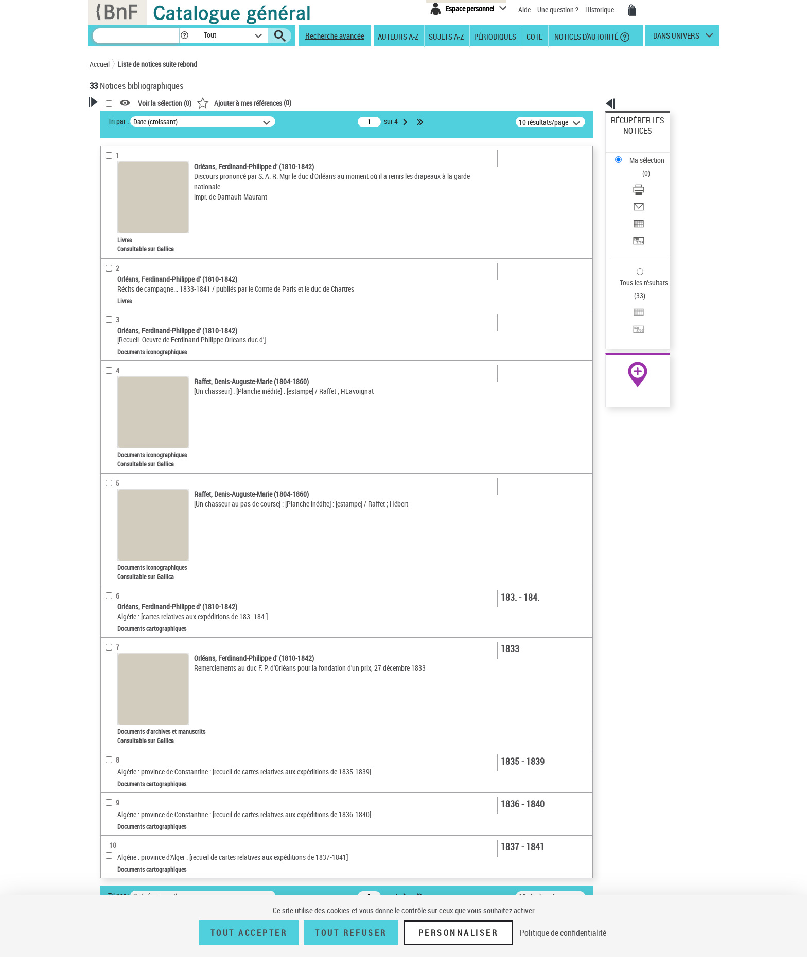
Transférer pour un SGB (645, 191)
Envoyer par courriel (641, 167)
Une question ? (557, 9)
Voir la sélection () (297, 103)
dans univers (676, 38)
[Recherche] (136, 35)
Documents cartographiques (144, 345)
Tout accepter (249, 932)
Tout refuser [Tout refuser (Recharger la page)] (351, 932)
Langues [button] (113, 444)
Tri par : (250, 121)
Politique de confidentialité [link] (563, 932)
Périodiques (495, 36)
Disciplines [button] (117, 547)
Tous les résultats (637, 220)
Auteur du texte (127, 234)
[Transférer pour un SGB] (651, 192)
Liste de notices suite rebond (157, 64)
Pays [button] (107, 564)
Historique (600, 9)
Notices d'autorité (585, 36)
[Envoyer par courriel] (651, 167)
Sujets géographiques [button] (135, 496)
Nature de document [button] (132, 314)
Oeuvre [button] (111, 411)
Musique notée (125, 361)
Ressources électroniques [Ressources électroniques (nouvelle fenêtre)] (632, 326)
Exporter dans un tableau (648, 179)
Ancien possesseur (130, 249)
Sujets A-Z (446, 36)
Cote (534, 36)
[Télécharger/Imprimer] (651, 155)
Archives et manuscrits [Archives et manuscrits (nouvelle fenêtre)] (628, 314)
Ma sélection (630, 136)
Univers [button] (112, 530)
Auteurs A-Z (398, 36)
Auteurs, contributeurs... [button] (139, 428)
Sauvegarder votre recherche (154, 169)
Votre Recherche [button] (132, 119)
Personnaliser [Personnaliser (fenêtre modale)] (458, 932)
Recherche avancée (334, 35)
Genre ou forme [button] (124, 513)
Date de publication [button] (131, 462)
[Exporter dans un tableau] (651, 179)
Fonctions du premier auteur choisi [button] (145, 212)
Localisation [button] (119, 393)
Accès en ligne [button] (123, 297)
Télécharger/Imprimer (643, 154)
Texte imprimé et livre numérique (150, 330)
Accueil (100, 64)
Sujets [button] (110, 479)
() (376, 102)
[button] (184, 35)
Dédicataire (120, 264)
